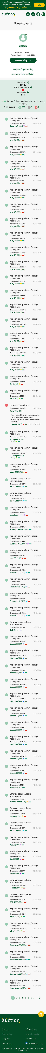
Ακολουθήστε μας (35, 1043)
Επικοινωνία (31, 1039)
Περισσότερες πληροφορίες (16, 8)
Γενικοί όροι (7, 1043)
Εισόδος (38, 14)
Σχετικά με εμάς (32, 1034)
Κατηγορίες (7, 1034)
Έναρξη (5, 1029)
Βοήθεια (5, 1039)
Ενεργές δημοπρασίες (23, 69)
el (43, 14)
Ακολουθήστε (23, 60)
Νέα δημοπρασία (33, 14)
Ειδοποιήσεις (31, 1029)
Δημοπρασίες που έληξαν (23, 74)
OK (39, 5)
